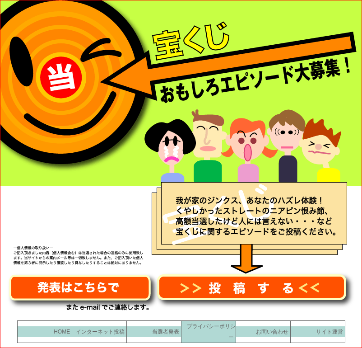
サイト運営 (330, 332)
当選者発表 (166, 332)
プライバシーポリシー (211, 331)
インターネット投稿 (101, 332)
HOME (62, 332)
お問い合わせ (273, 332)
